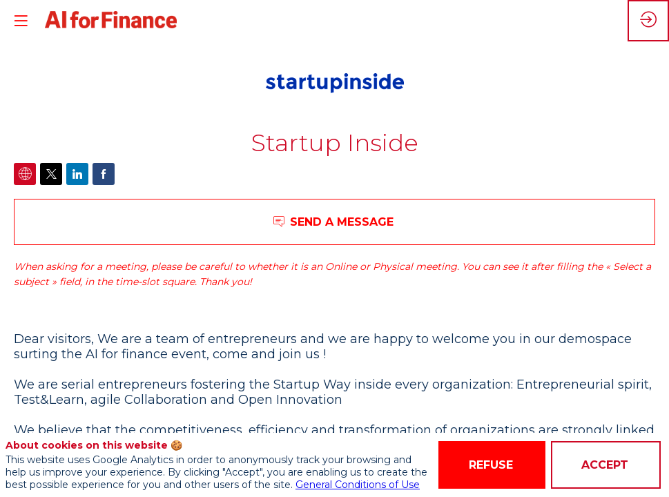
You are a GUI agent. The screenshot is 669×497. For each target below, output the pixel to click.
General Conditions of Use (357, 484)
